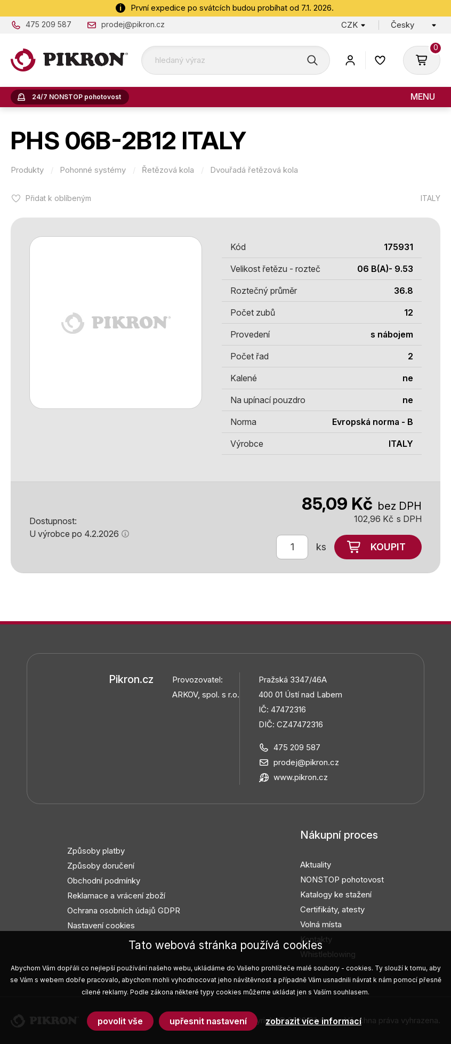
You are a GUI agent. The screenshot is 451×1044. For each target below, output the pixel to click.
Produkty (27, 170)
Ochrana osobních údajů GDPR (123, 910)
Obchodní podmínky (103, 881)
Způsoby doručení (100, 866)
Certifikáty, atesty (332, 909)
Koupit (388, 546)
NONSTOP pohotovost (342, 879)
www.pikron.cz (300, 777)
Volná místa (321, 924)
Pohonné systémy (93, 170)
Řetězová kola (168, 170)
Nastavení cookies (101, 925)
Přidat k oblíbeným (58, 198)
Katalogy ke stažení (336, 894)
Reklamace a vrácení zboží (116, 895)
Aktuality (315, 865)
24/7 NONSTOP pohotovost (76, 97)
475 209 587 (48, 24)
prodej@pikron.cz (133, 24)
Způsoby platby (96, 851)
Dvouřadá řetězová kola (254, 170)
